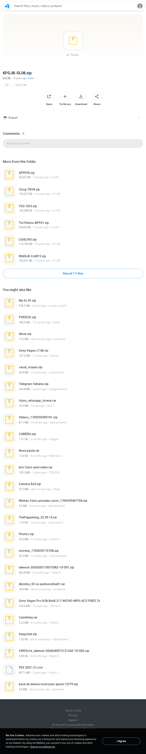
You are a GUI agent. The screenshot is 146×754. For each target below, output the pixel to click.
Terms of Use (73, 710)
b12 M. (7, 78)
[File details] (73, 175)
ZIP (7, 85)
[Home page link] (7, 6)
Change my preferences (42, 746)
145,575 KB (20, 85)
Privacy (73, 715)
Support (73, 720)
